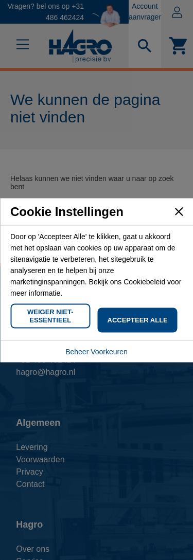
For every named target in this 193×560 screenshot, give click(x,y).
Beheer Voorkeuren (96, 351)
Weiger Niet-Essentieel (50, 315)
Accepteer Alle (138, 319)
